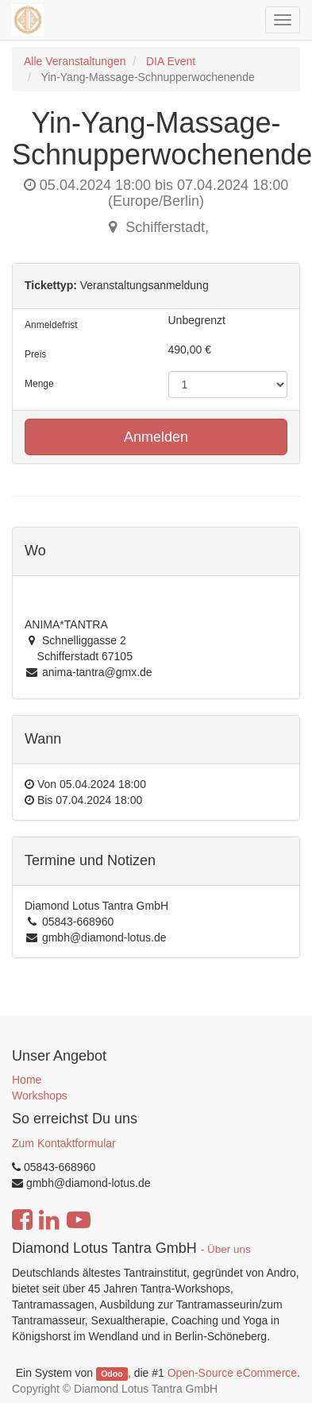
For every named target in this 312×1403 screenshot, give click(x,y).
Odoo (111, 1373)
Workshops (39, 1095)
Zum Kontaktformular (64, 1143)
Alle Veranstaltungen (74, 61)
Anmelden (156, 437)
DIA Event (170, 61)
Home (26, 1079)
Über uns (229, 1249)
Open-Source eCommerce (232, 1372)
